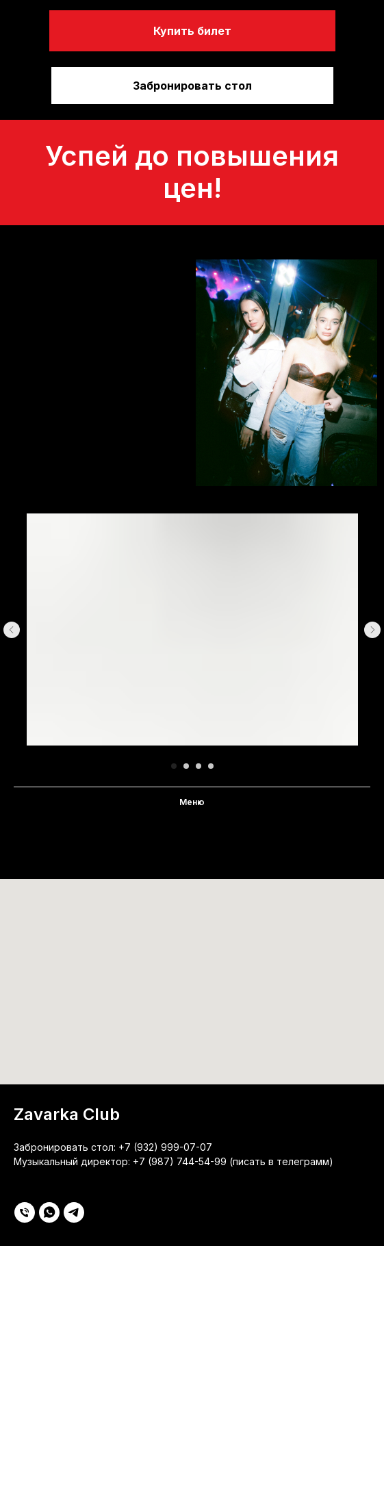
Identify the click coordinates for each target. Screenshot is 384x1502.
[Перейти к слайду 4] (211, 766)
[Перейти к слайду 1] (174, 766)
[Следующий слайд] (372, 630)
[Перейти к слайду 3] (198, 766)
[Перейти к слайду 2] (186, 766)
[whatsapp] (49, 1212)
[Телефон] (24, 1212)
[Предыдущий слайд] (11, 630)
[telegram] (74, 1212)
